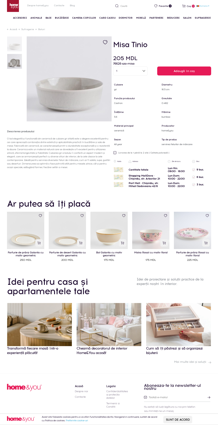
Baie (48, 17)
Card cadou (107, 17)
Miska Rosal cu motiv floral (150, 252)
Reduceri (173, 17)
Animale (36, 17)
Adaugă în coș (184, 71)
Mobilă (141, 17)
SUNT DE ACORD (178, 419)
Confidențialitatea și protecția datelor (117, 395)
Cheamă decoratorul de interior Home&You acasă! (101, 350)
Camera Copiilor (84, 17)
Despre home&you (38, 5)
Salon (187, 17)
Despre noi (81, 391)
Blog (72, 5)
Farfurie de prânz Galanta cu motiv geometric (25, 254)
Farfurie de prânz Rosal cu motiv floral (192, 254)
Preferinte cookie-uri (77, 420)
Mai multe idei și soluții (192, 362)
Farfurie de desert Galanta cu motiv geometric (67, 254)
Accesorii (20, 17)
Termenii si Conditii (113, 405)
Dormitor (126, 17)
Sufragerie (203, 17)
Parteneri (156, 17)
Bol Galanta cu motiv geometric (109, 254)
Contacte (59, 5)
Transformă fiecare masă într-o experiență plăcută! (32, 350)
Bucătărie (62, 17)
